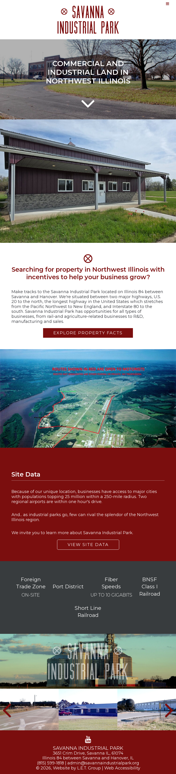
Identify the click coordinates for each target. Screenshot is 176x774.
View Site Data (88, 544)
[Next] (169, 709)
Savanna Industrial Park (88, 20)
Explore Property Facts (88, 332)
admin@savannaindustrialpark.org (103, 763)
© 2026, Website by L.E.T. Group (68, 768)
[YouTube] (88, 739)
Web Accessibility (122, 768)
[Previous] (6, 709)
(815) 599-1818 (50, 763)
